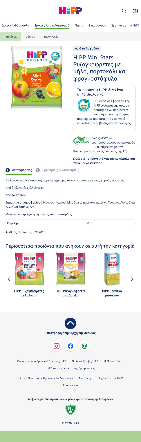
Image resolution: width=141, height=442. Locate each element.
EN (135, 11)
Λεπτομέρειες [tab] (21, 170)
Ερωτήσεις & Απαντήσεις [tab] (60, 170)
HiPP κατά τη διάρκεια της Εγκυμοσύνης (70, 368)
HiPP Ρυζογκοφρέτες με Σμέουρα (29, 293)
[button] (124, 11)
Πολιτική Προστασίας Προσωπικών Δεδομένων (45, 378)
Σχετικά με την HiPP (111, 378)
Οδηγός (30, 36)
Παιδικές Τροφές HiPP (85, 361)
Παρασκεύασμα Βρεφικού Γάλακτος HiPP (41, 361)
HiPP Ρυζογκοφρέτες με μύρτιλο (71, 293)
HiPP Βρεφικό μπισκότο (112, 293)
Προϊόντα (10, 36)
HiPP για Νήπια (113, 361)
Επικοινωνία (51, 36)
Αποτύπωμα (86, 378)
